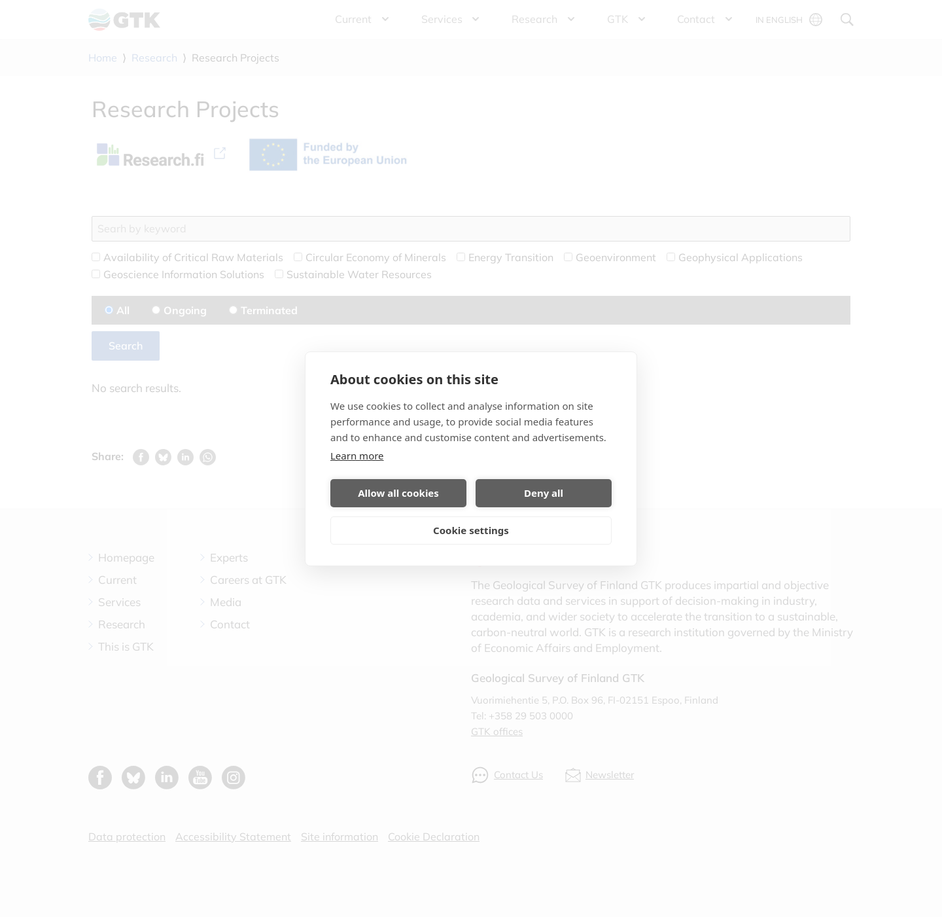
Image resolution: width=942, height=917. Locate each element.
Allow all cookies (398, 492)
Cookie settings (471, 530)
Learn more (357, 455)
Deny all (543, 492)
